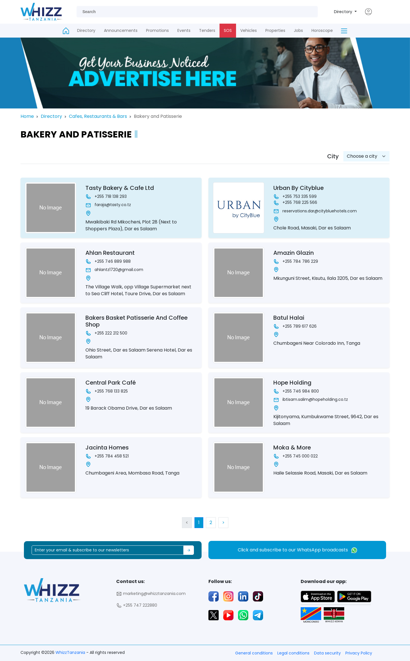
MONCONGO (309, 615)
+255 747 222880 (136, 605)
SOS (228, 30)
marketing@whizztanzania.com (151, 594)
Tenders (207, 30)
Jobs (298, 30)
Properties (275, 30)
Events (183, 30)
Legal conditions (293, 653)
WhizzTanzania (71, 652)
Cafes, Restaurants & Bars (98, 116)
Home (27, 116)
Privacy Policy (358, 653)
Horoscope (322, 30)
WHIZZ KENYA (332, 615)
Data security (327, 653)
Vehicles (248, 30)
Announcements (121, 30)
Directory (343, 12)
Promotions (157, 30)
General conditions (254, 653)
